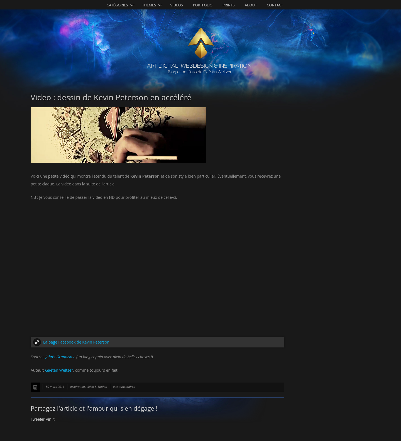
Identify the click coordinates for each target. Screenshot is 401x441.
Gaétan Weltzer (59, 370)
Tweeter (38, 419)
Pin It (50, 419)
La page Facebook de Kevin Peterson (76, 342)
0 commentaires (124, 386)
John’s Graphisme (60, 356)
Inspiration (77, 386)
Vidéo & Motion (96, 386)
